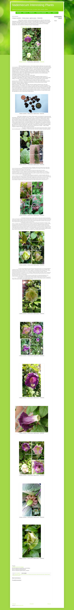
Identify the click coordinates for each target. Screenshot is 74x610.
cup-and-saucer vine (25, 574)
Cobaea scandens (23, 61)
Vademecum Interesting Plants (33, 5)
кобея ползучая (18, 575)
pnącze (43, 574)
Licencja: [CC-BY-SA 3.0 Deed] (17, 567)
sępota (49, 574)
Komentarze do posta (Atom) (19, 605)
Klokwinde (42, 61)
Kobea (32, 574)
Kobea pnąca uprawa (39, 574)
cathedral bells (16, 574)
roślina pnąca (46, 574)
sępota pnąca (14, 575)
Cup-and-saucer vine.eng (26, 26)
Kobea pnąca (34, 574)
